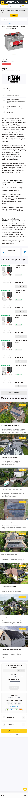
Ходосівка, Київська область (9, 457)
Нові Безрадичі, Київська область (11, 649)
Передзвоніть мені (14, 683)
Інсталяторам (10, 112)
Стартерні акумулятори (8, 23)
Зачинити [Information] (14, 15)
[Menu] (2, 2)
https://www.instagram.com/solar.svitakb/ (11, 703)
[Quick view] (5, 280)
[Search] (2, 19)
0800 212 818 (15, 682)
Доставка (9, 88)
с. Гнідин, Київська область (9, 586)
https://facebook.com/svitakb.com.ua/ (8, 703)
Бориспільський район (8, 522)
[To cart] (21, 286)
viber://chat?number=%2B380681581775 (19, 703)
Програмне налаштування (13, 99)
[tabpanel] (14, 41)
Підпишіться (21, 670)
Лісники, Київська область (9, 554)
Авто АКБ (18, 23)
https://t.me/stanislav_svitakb (15, 703)
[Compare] (9, 280)
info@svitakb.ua (14, 706)
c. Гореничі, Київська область (10, 425)
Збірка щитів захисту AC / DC (13, 106)
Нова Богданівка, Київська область (11, 489)
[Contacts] (21, 2)
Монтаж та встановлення (12, 94)
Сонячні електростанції (13, 259)
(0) (7, 61)
